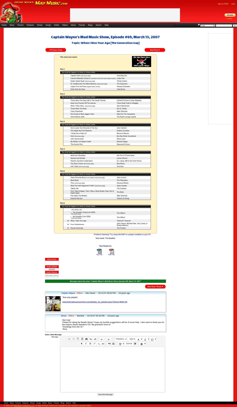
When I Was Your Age (78, 221)
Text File (99, 255)
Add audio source (52, 275)
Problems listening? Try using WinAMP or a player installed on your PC (122, 234)
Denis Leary (121, 139)
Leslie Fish (121, 78)
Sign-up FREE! (223, 4)
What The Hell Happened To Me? (82, 186)
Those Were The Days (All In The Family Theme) (88, 100)
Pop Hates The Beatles (79, 196)
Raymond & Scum (123, 144)
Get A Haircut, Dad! (77, 117)
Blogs (90, 25)
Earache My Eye (76, 198)
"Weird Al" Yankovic (124, 221)
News (12, 25)
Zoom (128, 343)
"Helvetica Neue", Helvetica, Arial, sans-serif (121, 339)
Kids (72, 136)
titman (64, 316)
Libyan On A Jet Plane (78, 86)
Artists (56, 25)
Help (106, 25)
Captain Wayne (68, 293)
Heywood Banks (122, 183)
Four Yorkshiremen (77, 224)
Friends (82, 25)
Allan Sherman (122, 111)
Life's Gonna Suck (77, 139)
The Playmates (122, 180)
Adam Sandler (122, 186)
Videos (65, 25)
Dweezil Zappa (122, 141)
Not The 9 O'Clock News (125, 155)
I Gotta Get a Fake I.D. (79, 133)
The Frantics (121, 228)
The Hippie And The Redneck (81, 131)
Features (30, 25)
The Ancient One (77, 144)
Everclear (120, 166)
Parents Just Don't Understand (82, 161)
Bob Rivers (121, 163)
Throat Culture (122, 81)
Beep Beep (75, 180)
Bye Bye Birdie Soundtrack (126, 136)
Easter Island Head (77, 81)
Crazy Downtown (77, 111)
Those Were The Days (79, 108)
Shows (39, 25)
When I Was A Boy (77, 106)
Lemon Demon (122, 158)
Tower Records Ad (77, 177)
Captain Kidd (75, 76)
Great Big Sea (122, 76)
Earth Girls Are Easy (78, 89)
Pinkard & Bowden (123, 86)
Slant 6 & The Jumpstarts (126, 114)
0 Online (229, 19)
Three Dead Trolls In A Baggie (127, 103)
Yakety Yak (74, 188)
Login (233, 4)
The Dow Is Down (77, 163)
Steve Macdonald (123, 106)
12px (131, 339)
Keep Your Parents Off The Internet (83, 103)
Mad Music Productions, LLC (24, 406)
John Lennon (121, 177)
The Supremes (122, 84)
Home (4, 25)
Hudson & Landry (123, 131)
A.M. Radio (75, 166)
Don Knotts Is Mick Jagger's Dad (82, 114)
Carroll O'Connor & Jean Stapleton (129, 100)
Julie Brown (121, 89)
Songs (48, 25)
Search (98, 25)
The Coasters (122, 188)
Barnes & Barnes (123, 133)
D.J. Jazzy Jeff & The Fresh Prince (129, 161)
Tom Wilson (121, 213)
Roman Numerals (77, 228)
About (73, 25)
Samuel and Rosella (78, 158)
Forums (20, 25)
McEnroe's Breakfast (78, 155)
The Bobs (120, 192)
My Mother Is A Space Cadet (81, 141)
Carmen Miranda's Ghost (79, 78)
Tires (72, 183)
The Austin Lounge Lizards (126, 117)
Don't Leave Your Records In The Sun (84, 128)
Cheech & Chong (123, 198)
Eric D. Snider (122, 108)
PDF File (111, 255)
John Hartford (122, 128)
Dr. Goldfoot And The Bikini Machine (83, 84)
